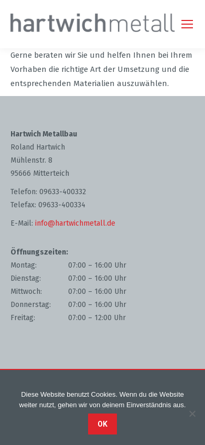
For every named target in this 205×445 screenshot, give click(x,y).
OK (102, 424)
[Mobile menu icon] (187, 24)
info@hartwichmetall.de (75, 223)
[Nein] (192, 413)
